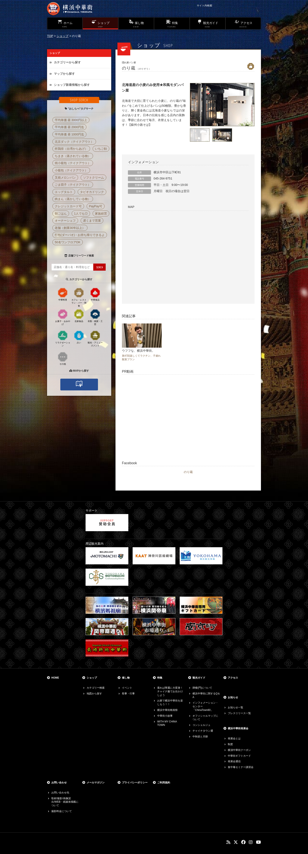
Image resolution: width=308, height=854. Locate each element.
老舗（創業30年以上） (70, 228)
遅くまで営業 (92, 220)
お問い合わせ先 (60, 792)
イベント (127, 687)
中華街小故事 (165, 715)
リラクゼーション (63, 338)
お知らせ (233, 697)
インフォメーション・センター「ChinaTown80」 (205, 706)
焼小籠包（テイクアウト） (73, 163)
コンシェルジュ (201, 725)
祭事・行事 (128, 693)
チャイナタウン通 (202, 730)
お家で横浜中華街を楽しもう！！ (170, 702)
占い (79, 337)
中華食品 (95, 294)
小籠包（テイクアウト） (71, 170)
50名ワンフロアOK (67, 242)
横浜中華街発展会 (238, 728)
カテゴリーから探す (67, 62)
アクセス (233, 677)
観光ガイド (198, 677)
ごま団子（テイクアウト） (73, 184)
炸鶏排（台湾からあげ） (71, 148)
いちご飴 (101, 148)
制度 (230, 744)
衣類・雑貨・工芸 (95, 317)
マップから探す (64, 73)
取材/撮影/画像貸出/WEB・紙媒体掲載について (64, 802)
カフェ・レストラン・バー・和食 (79, 297)
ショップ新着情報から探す (72, 84)
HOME (55, 677)
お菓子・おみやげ (63, 317)
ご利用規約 (163, 782)
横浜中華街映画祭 (167, 710)
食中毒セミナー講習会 (240, 767)
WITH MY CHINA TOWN (167, 723)
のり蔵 (188, 472)
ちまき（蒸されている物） (73, 156)
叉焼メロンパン (65, 177)
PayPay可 (95, 206)
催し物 (126, 677)
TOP (50, 36)
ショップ (62, 36)
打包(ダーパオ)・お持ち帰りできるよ (80, 235)
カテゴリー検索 (96, 687)
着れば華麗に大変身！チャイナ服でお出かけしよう (170, 691)
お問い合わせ (59, 782)
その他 (63, 358)
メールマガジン (96, 782)
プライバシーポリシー (135, 782)
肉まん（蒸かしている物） (73, 199)
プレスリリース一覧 (239, 713)
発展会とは (234, 738)
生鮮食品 (79, 315)
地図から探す (94, 693)
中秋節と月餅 (200, 736)
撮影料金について (61, 811)
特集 (159, 677)
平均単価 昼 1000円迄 (69, 134)
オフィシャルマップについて (205, 717)
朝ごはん (61, 213)
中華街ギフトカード (239, 755)
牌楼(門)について (202, 687)
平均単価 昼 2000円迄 (69, 127)
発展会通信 (234, 761)
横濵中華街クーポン (239, 750)
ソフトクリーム (93, 177)
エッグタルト (64, 192)
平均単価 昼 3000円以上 (71, 120)
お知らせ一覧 (235, 707)
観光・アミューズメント (95, 338)
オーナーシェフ (65, 220)
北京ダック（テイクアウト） (74, 141)
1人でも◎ (81, 213)
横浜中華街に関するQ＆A (206, 695)
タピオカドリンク (92, 192)
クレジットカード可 (68, 206)
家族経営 (101, 213)
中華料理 (63, 294)
